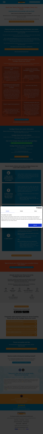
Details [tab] (21, 211)
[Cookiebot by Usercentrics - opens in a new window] (37, 208)
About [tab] (35, 211)
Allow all (35, 225)
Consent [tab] (7, 211)
